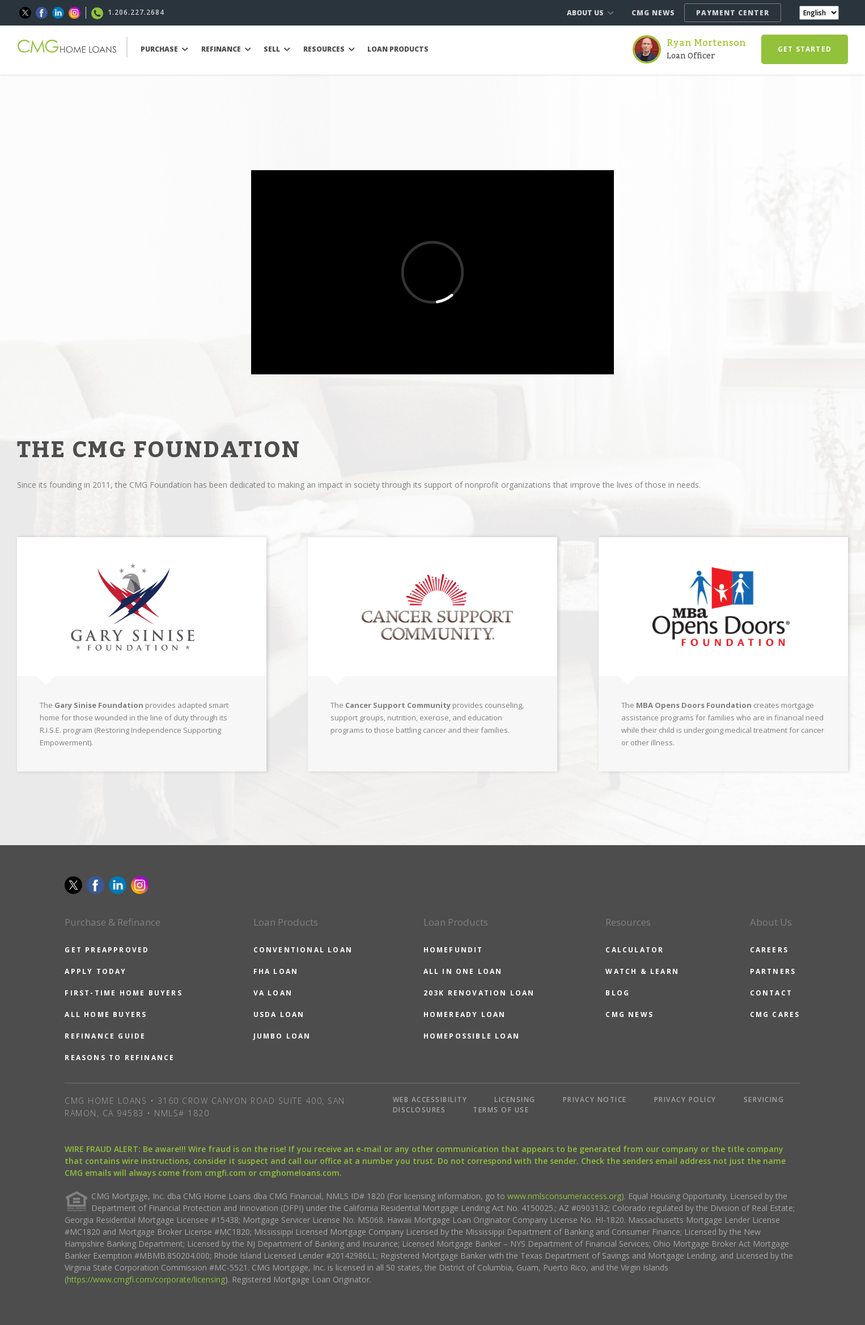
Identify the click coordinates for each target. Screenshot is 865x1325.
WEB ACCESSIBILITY (430, 1099)
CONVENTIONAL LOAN (303, 950)
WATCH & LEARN (642, 971)
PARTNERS (773, 971)
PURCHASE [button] (164, 49)
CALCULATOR (634, 950)
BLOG (617, 993)
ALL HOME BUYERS (106, 1014)
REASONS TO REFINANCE (120, 1057)
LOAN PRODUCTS (398, 49)
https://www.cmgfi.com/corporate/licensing (146, 1279)
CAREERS (769, 950)
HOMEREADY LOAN (464, 1014)
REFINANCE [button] (226, 49)
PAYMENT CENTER (732, 13)
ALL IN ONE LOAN (463, 971)
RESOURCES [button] (329, 49)
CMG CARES (775, 1014)
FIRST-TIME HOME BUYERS (123, 993)
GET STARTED (805, 49)
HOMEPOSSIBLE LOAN (471, 1036)
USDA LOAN (279, 1014)
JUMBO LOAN (282, 1036)
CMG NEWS (653, 13)
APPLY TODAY (95, 971)
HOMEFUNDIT (453, 950)
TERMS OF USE (501, 1110)
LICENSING (515, 1099)
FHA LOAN (276, 971)
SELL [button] (277, 49)
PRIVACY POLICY (685, 1099)
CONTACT (771, 993)
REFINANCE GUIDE (105, 1036)
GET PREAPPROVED (107, 950)
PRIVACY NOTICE (595, 1099)
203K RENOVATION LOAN (479, 993)
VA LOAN (272, 993)
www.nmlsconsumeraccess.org (564, 1196)
